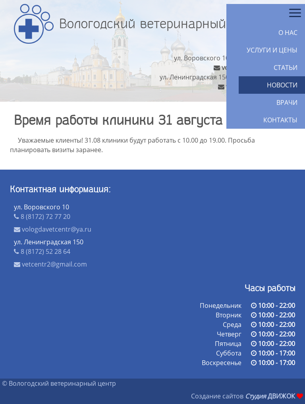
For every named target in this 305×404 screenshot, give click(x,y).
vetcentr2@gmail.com (50, 264)
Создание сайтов (217, 396)
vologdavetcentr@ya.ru (52, 229)
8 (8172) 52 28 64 (42, 251)
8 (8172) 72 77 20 (42, 216)
